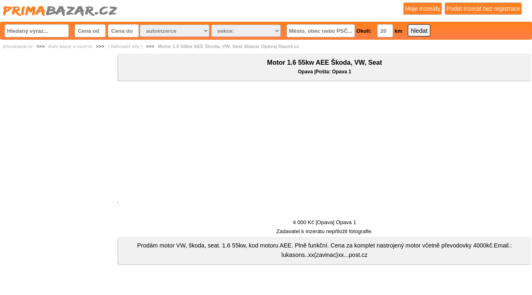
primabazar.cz (18, 46)
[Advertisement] (324, 143)
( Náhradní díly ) (125, 46)
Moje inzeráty (422, 8)
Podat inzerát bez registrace (483, 8)
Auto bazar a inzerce (70, 46)
